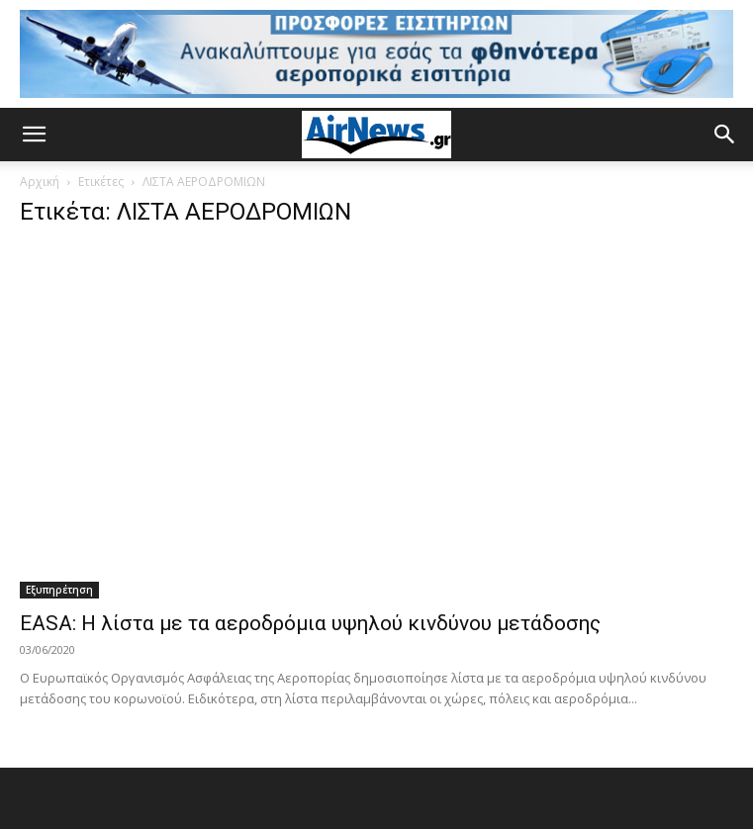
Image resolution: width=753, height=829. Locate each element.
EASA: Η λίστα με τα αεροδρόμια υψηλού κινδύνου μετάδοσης (310, 623)
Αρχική (39, 181)
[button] (33, 134)
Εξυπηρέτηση (59, 590)
